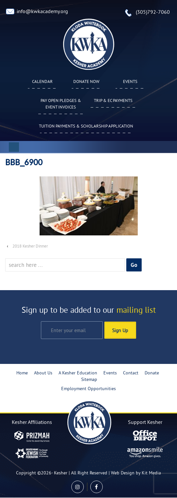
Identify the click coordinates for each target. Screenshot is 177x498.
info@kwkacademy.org (42, 12)
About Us (43, 373)
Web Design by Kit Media (136, 473)
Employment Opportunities (88, 389)
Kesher (61, 473)
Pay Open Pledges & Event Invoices (61, 104)
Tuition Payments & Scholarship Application (86, 126)
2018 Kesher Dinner (30, 246)
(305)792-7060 (153, 12)
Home (22, 373)
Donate (152, 373)
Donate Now (86, 82)
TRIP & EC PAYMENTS (113, 101)
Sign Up (120, 330)
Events (130, 82)
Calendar (42, 82)
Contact (130, 373)
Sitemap (89, 380)
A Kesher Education (78, 373)
